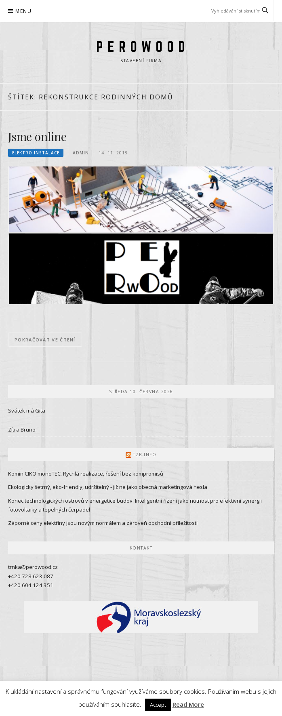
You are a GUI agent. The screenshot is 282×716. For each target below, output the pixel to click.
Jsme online (37, 136)
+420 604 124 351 (30, 585)
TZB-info (144, 454)
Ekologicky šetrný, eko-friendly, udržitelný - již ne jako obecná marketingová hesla (107, 487)
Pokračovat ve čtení (45, 340)
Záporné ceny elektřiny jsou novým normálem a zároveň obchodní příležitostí (103, 522)
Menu (23, 11)
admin (81, 153)
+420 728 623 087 (30, 576)
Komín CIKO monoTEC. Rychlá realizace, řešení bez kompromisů (85, 473)
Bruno (28, 429)
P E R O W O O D (141, 46)
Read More (188, 704)
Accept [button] (158, 704)
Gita (40, 410)
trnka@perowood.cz (33, 567)
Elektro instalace (35, 153)
